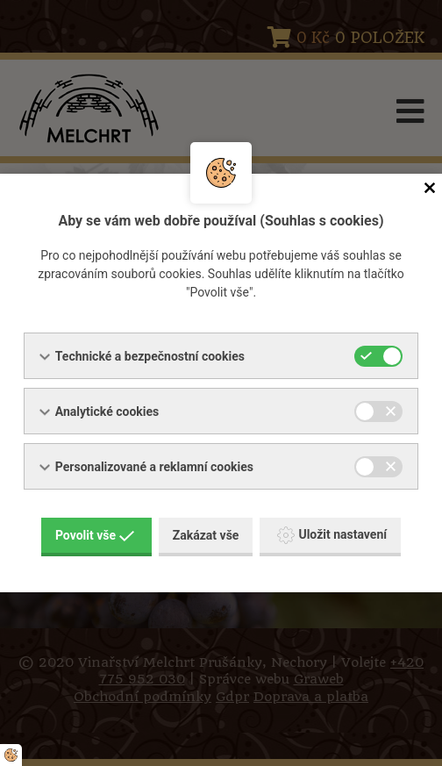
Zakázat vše (206, 535)
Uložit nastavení (332, 535)
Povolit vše (94, 535)
